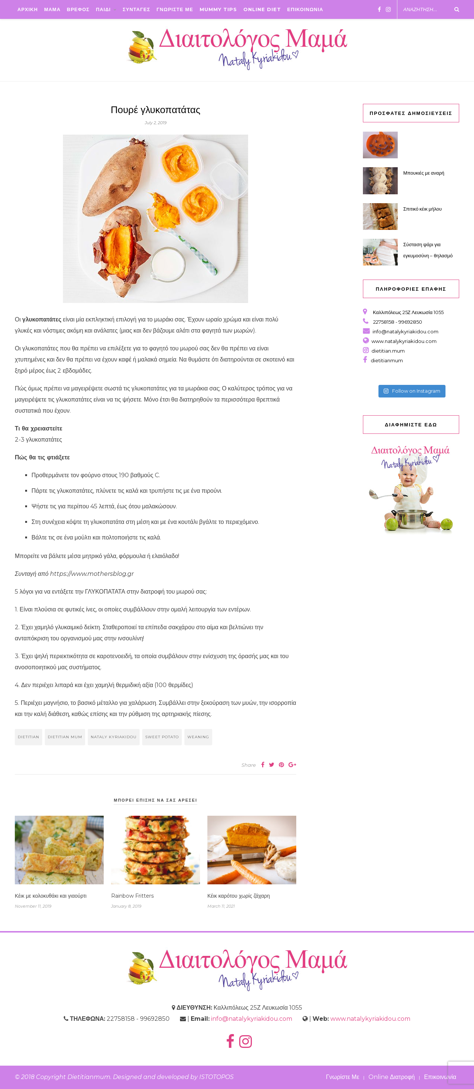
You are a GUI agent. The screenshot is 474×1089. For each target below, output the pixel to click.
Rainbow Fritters (132, 895)
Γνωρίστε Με (342, 1076)
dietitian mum (65, 737)
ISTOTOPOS (216, 1076)
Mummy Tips (218, 9)
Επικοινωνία (440, 1076)
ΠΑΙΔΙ (103, 9)
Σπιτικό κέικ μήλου (422, 209)
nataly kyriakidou (114, 737)
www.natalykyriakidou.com (404, 341)
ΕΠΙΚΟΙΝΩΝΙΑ (305, 9)
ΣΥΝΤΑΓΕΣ (136, 9)
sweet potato (162, 737)
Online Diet (262, 9)
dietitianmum (385, 360)
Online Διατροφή (391, 1076)
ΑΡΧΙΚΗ (27, 9)
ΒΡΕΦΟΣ (78, 9)
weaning (198, 737)
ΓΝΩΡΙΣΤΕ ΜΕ (175, 9)
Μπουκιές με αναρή (423, 173)
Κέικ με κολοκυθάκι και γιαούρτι (51, 895)
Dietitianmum (88, 1076)
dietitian (28, 737)
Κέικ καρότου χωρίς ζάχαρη (238, 895)
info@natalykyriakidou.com (405, 331)
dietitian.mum (387, 351)
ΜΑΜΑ (52, 9)
